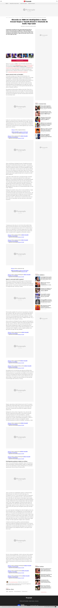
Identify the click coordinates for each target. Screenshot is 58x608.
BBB (20, 17)
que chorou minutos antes (26, 65)
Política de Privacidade (24, 601)
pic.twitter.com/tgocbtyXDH (13, 424)
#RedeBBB (16, 131)
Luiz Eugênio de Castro (14, 582)
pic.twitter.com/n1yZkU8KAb (13, 275)
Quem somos (31, 601)
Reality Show (17, 17)
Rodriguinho (18, 65)
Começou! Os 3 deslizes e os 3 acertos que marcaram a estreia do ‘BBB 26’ (46, 289)
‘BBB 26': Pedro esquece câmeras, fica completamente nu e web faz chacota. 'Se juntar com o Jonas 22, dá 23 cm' (46, 284)
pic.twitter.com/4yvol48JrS (12, 571)
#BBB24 (13, 131)
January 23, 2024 (25, 133)
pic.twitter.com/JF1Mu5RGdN (13, 241)
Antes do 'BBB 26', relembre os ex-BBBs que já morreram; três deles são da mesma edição (46, 301)
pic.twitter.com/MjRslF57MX (13, 457)
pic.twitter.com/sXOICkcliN (12, 452)
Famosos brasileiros (17, 591)
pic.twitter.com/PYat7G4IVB (13, 333)
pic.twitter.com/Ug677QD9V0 (23, 270)
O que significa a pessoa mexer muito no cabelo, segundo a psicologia (45, 295)
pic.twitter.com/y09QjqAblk (12, 366)
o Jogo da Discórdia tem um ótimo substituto (17, 72)
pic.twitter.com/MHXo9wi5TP (13, 576)
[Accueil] (29, 1)
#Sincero (13, 129)
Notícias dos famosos (11, 17)
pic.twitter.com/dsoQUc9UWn (13, 566)
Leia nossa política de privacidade (49, 606)
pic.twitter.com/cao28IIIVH (12, 361)
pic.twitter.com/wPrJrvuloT (23, 131)
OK (55, 606)
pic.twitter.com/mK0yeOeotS (13, 137)
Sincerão (12, 63)
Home (7, 17)
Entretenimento (24, 591)
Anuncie (36, 601)
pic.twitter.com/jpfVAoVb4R (12, 235)
